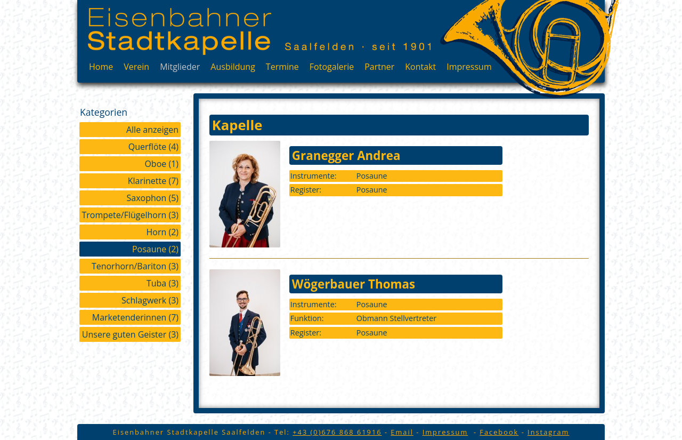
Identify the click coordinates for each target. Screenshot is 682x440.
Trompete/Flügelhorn (130, 215)
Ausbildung (232, 67)
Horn (162, 232)
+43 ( (337, 432)
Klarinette (153, 181)
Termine (282, 67)
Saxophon (152, 198)
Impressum (468, 67)
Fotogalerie (332, 67)
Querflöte (153, 147)
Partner (379, 67)
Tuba (162, 283)
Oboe (161, 164)
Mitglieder (180, 67)
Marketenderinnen (135, 317)
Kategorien (103, 112)
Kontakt (420, 67)
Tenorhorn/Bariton (135, 266)
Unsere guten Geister (130, 334)
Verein (136, 67)
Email (402, 432)
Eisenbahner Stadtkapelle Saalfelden (179, 31)
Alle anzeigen (152, 129)
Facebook (499, 432)
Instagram (548, 432)
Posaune (155, 249)
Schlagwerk (149, 300)
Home (101, 67)
